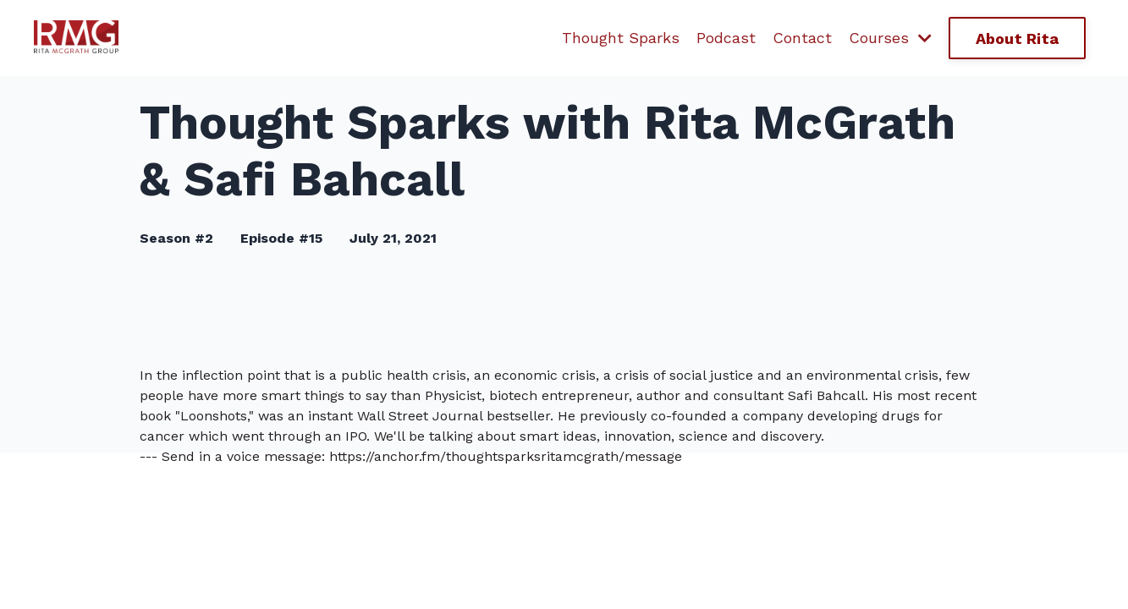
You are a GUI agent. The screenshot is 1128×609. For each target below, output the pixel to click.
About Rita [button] (1017, 38)
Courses (890, 38)
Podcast (726, 38)
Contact (802, 38)
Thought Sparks (621, 38)
